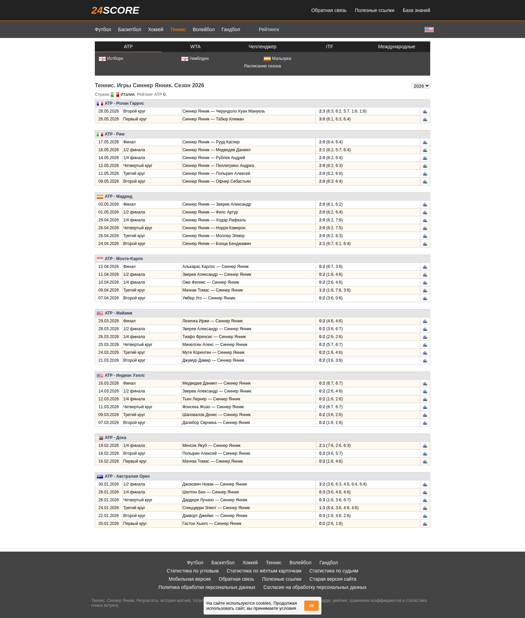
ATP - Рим (115, 134)
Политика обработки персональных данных (206, 587)
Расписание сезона (262, 66)
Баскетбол (129, 29)
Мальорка (277, 58)
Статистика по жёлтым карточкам (264, 571)
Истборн (111, 58)
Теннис (178, 29)
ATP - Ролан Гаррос (124, 103)
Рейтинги (269, 29)
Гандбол (230, 29)
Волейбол (204, 29)
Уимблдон (195, 58)
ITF (329, 46)
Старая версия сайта (332, 579)
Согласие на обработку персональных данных (315, 587)
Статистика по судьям (333, 571)
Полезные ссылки (374, 10)
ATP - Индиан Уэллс (125, 375)
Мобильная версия (190, 579)
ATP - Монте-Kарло (124, 258)
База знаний (416, 10)
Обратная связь (328, 10)
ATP (128, 46)
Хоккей (155, 29)
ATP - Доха (115, 437)
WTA (195, 46)
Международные (396, 46)
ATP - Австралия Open (127, 476)
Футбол (103, 29)
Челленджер (262, 46)
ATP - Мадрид (118, 196)
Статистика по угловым (193, 571)
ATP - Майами (118, 313)
